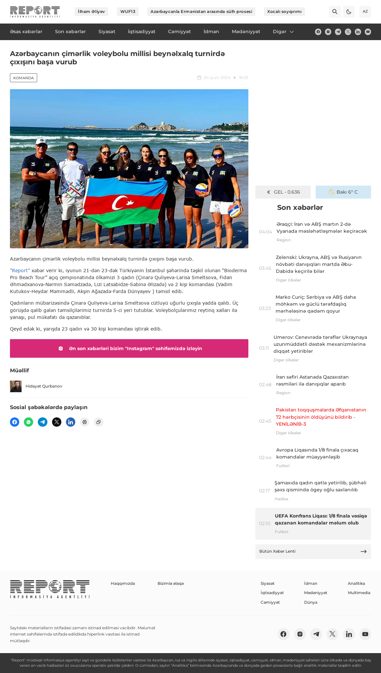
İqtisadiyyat (272, 592)
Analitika (356, 583)
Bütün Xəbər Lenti (313, 551)
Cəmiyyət (270, 602)
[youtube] (368, 32)
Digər (284, 31)
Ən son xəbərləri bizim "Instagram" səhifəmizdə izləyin (129, 348)
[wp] (28, 422)
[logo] (35, 12)
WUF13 (128, 11)
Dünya (310, 602)
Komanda (23, 78)
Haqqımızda (123, 583)
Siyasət (268, 583)
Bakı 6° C (343, 192)
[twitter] (348, 32)
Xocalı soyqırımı (284, 11)
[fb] (318, 32)
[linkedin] (358, 32)
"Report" (20, 270)
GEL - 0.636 (283, 192)
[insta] (328, 32)
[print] (84, 422)
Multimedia (359, 592)
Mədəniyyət (315, 592)
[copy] (98, 422)
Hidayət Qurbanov (36, 386)
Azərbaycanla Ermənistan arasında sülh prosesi (201, 11)
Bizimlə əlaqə (171, 583)
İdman (310, 583)
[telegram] (338, 32)
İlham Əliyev (91, 11)
